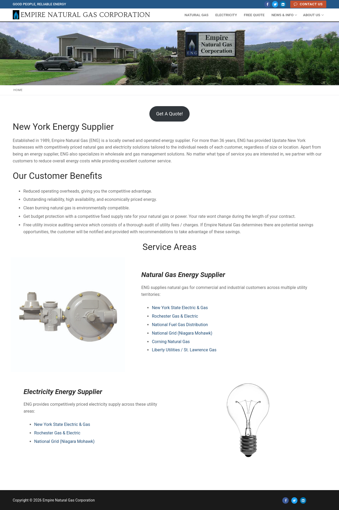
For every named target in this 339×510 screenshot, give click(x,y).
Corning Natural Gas (171, 341)
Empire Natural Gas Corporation (85, 15)
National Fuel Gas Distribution (180, 324)
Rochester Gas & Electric (175, 316)
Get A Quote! (169, 113)
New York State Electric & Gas (180, 307)
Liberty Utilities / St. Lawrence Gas (184, 349)
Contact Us (308, 4)
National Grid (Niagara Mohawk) (182, 333)
